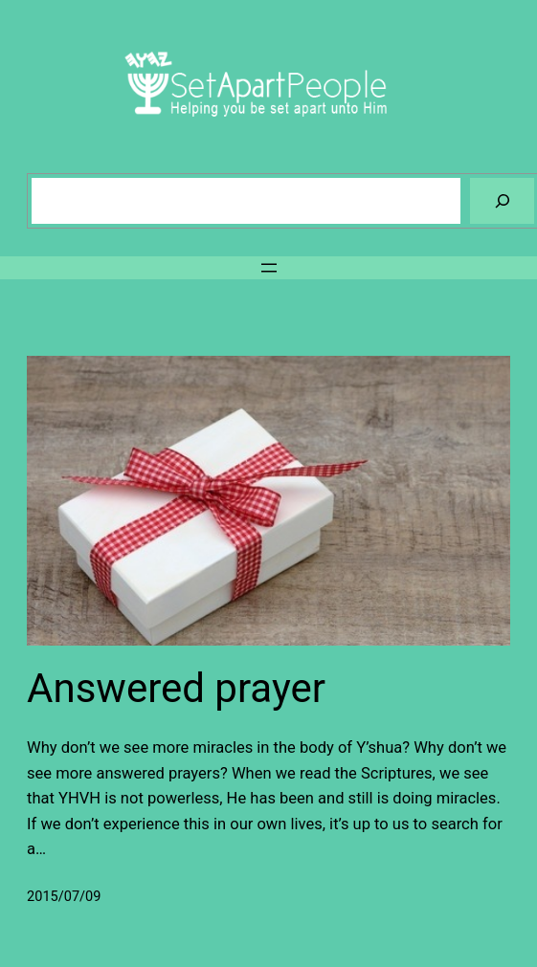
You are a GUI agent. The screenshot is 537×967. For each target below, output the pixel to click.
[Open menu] (268, 267)
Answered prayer (176, 688)
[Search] (502, 200)
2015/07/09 (64, 897)
